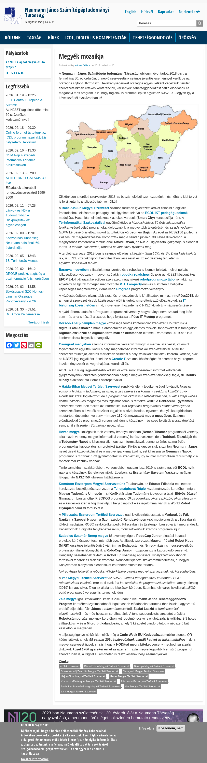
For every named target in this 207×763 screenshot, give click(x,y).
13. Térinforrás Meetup (22, 260)
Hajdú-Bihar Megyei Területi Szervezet (83, 676)
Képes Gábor (82, 65)
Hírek (53, 37)
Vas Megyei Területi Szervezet (142, 686)
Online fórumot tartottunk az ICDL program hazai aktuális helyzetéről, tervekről (26, 137)
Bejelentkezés (190, 11)
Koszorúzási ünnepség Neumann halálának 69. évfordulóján (23, 242)
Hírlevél (147, 11)
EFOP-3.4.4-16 (14, 73)
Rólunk (13, 37)
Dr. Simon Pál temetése (23, 314)
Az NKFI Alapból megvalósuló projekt (25, 64)
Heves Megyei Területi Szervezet (129, 676)
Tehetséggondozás (152, 37)
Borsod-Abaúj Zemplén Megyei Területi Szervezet (89, 671)
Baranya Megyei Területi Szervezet (154, 666)
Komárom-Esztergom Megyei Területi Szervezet (88, 681)
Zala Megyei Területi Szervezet (78, 691)
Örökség (187, 37)
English (130, 11)
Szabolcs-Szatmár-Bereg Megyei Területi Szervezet (90, 686)
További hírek (38, 322)
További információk (35, 759)
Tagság (34, 37)
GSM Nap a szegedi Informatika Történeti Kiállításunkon (20, 160)
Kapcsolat (166, 11)
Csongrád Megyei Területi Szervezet (143, 671)
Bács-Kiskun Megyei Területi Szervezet (106, 666)
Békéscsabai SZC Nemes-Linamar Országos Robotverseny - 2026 (25, 296)
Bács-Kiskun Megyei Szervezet (85, 208)
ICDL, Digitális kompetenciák (96, 37)
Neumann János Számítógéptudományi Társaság (67, 12)
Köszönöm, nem (170, 728)
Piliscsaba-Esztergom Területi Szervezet (144, 681)
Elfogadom (146, 728)
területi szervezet (69, 666)
